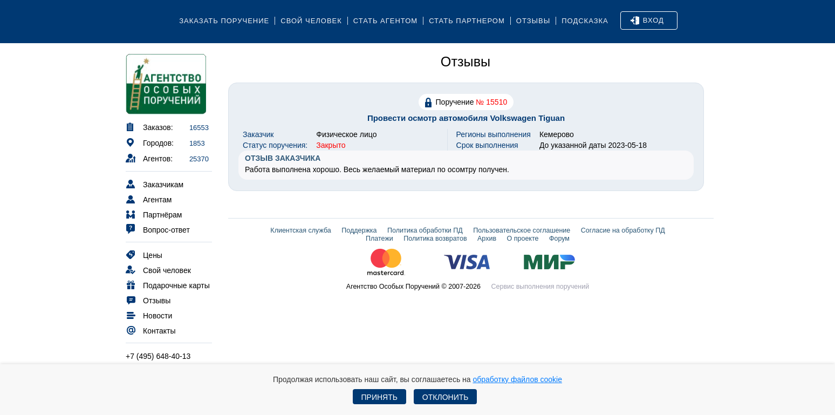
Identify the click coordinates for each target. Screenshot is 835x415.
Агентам (149, 199)
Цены (144, 254)
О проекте (523, 238)
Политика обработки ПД (425, 230)
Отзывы (533, 21)
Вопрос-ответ (158, 229)
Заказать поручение (224, 21)
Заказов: (149, 126)
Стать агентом (385, 21)
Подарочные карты (168, 285)
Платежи (379, 238)
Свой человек (311, 21)
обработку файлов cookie (517, 379)
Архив (486, 238)
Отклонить (445, 397)
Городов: (150, 142)
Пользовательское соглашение (521, 230)
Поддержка (359, 230)
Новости (149, 315)
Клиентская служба (300, 230)
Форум (559, 238)
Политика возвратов (435, 238)
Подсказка (585, 21)
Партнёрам (154, 214)
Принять (379, 397)
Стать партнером (467, 21)
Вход (647, 20)
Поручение (466, 102)
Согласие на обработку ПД (623, 230)
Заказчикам (154, 184)
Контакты (150, 330)
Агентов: (149, 158)
